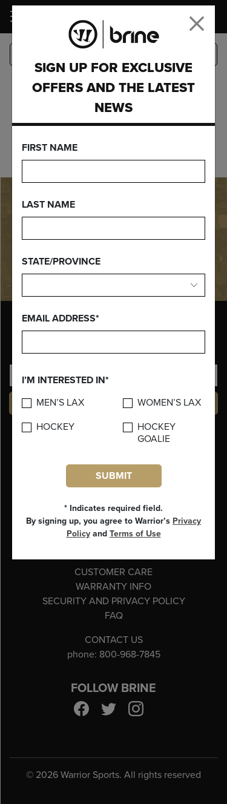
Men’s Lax (60, 403)
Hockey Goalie (156, 432)
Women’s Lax (169, 403)
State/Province (61, 261)
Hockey (55, 427)
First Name (49, 148)
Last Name (48, 205)
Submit (114, 476)
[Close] (197, 23)
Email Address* (60, 318)
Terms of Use (135, 534)
